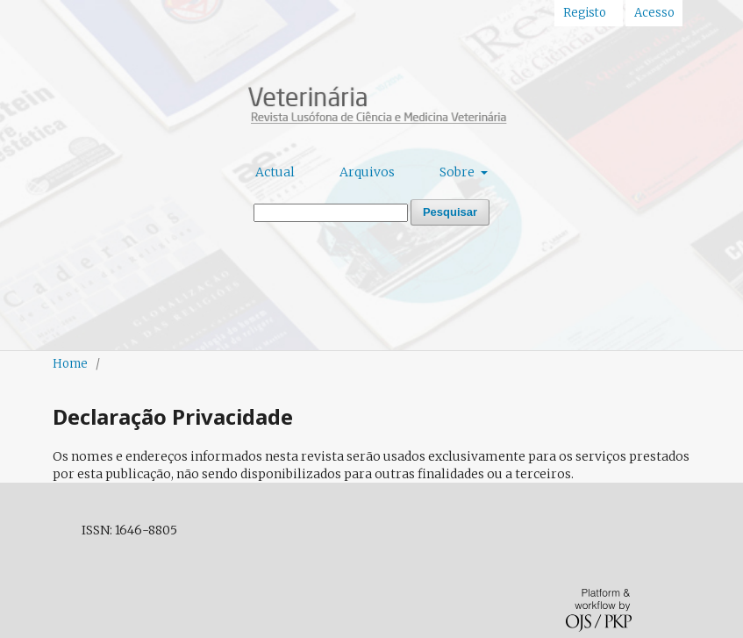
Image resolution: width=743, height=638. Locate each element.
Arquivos (367, 172)
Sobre (458, 172)
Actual (275, 172)
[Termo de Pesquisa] (331, 213)
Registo (584, 12)
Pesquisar (450, 212)
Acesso (654, 12)
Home (70, 363)
